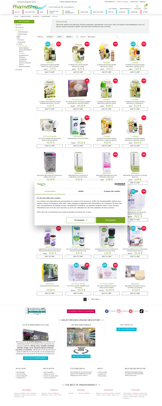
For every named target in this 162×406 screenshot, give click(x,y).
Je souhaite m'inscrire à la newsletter (81, 311)
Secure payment (48, 372)
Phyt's (60, 395)
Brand (69, 37)
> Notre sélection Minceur (68, 2)
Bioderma (56, 393)
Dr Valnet (19, 44)
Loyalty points (21, 378)
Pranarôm (21, 40)
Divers (18, 38)
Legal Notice (102, 374)
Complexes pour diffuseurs (24, 56)
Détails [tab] (81, 191)
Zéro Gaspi (134, 2)
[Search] (67, 7)
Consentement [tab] (50, 191)
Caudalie (22, 393)
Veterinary (134, 12)
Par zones (19, 70)
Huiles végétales (24, 48)
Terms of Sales (102, 372)
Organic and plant (53, 12)
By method (36, 16)
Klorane (81, 393)
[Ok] (90, 7)
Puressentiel (21, 42)
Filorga (16, 393)
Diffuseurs (22, 53)
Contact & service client (51, 376)
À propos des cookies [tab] (112, 191)
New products (110, 2)
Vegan (18, 36)
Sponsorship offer (22, 376)
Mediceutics (17, 395)
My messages (21, 372)
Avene (28, 393)
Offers (145, 12)
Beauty (17, 12)
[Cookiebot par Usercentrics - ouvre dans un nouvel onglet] (116, 184)
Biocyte (98, 393)
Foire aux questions (50, 378)
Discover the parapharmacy (35, 358)
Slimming (122, 12)
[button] (137, 7)
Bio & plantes (24, 22)
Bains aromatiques (24, 66)
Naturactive (143, 393)
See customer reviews (126, 329)
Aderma (43, 393)
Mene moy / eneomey (28, 395)
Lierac (103, 395)
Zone (59, 37)
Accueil (16, 16)
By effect (18, 25)
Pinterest (134, 311)
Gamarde (17, 397)
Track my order (21, 374)
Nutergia (141, 397)
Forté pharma (127, 393)
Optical (111, 12)
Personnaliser (80, 220)
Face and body (30, 12)
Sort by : (83, 37)
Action (49, 37)
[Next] (95, 299)
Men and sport (98, 12)
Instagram (122, 311)
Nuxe (51, 395)
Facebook (110, 311)
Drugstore (84, 12)
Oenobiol (118, 393)
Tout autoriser (110, 220)
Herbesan (136, 393)
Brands (142, 2)
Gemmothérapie (23, 32)
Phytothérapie (22, 34)
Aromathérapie (45, 16)
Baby (41, 12)
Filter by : (41, 37)
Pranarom (126, 398)
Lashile (109, 395)
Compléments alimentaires (23, 60)
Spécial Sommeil (122, 2)
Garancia (33, 393)
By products (19, 27)
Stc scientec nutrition (107, 393)
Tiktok (144, 311)
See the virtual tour (81, 356)
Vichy (22, 397)
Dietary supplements (69, 12)
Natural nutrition (128, 395)
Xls (118, 395)
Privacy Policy (102, 376)
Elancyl (114, 395)
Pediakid (87, 393)
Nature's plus (133, 397)
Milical (99, 395)
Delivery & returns (49, 374)
